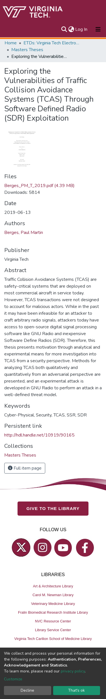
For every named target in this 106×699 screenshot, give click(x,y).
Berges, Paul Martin (23, 232)
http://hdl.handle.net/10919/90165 (39, 435)
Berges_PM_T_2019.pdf (39, 186)
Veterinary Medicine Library (53, 604)
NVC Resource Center (53, 621)
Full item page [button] (25, 468)
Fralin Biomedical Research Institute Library (53, 612)
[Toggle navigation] (98, 29)
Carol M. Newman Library (53, 595)
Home (11, 43)
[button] (71, 29)
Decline (27, 690)
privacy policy (73, 671)
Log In (81, 29)
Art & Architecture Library (53, 586)
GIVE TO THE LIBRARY (53, 508)
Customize (13, 679)
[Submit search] (64, 29)
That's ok (76, 690)
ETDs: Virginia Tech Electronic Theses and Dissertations (51, 43)
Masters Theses (27, 50)
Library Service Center (53, 630)
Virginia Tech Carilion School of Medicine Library (53, 639)
